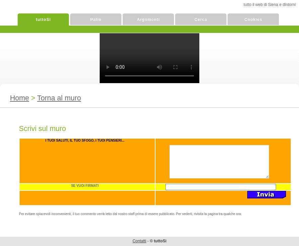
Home (19, 98)
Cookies (253, 19)
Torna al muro (59, 98)
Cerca (200, 19)
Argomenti (148, 19)
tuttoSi (43, 19)
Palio (96, 19)
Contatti (139, 241)
